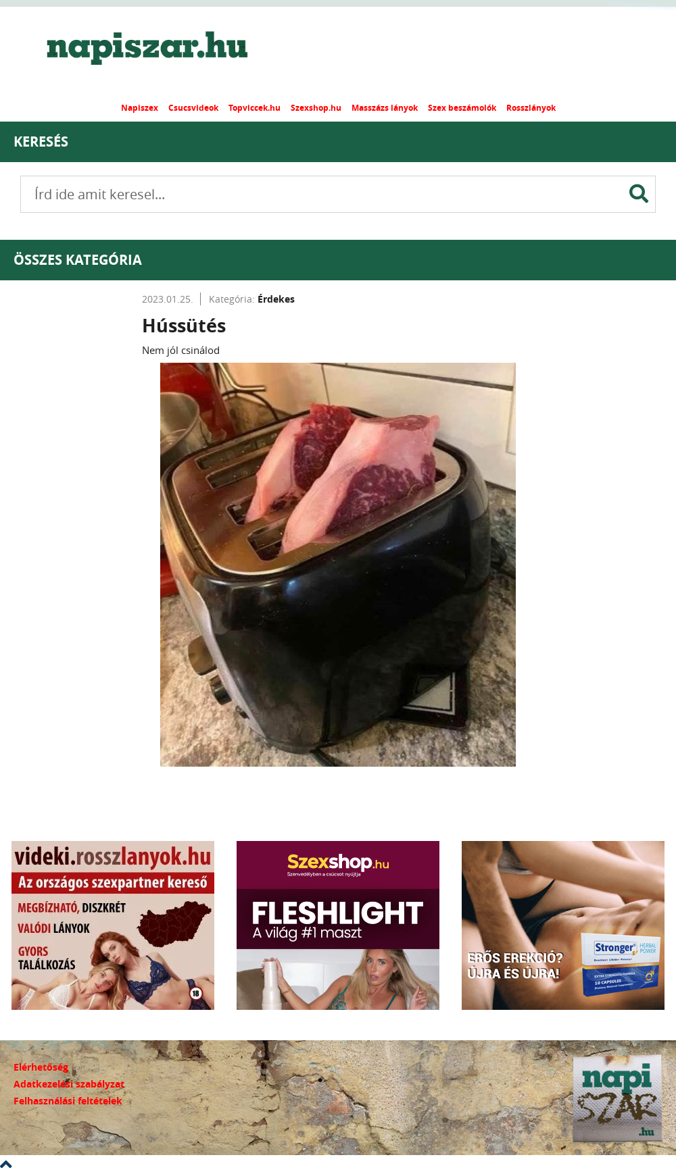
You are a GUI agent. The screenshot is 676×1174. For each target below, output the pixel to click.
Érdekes (276, 298)
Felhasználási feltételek (68, 1100)
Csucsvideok (193, 107)
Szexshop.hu (316, 107)
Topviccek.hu (254, 107)
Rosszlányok (531, 107)
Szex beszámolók (462, 107)
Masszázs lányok (385, 107)
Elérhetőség (41, 1067)
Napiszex (139, 107)
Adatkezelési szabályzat (69, 1083)
